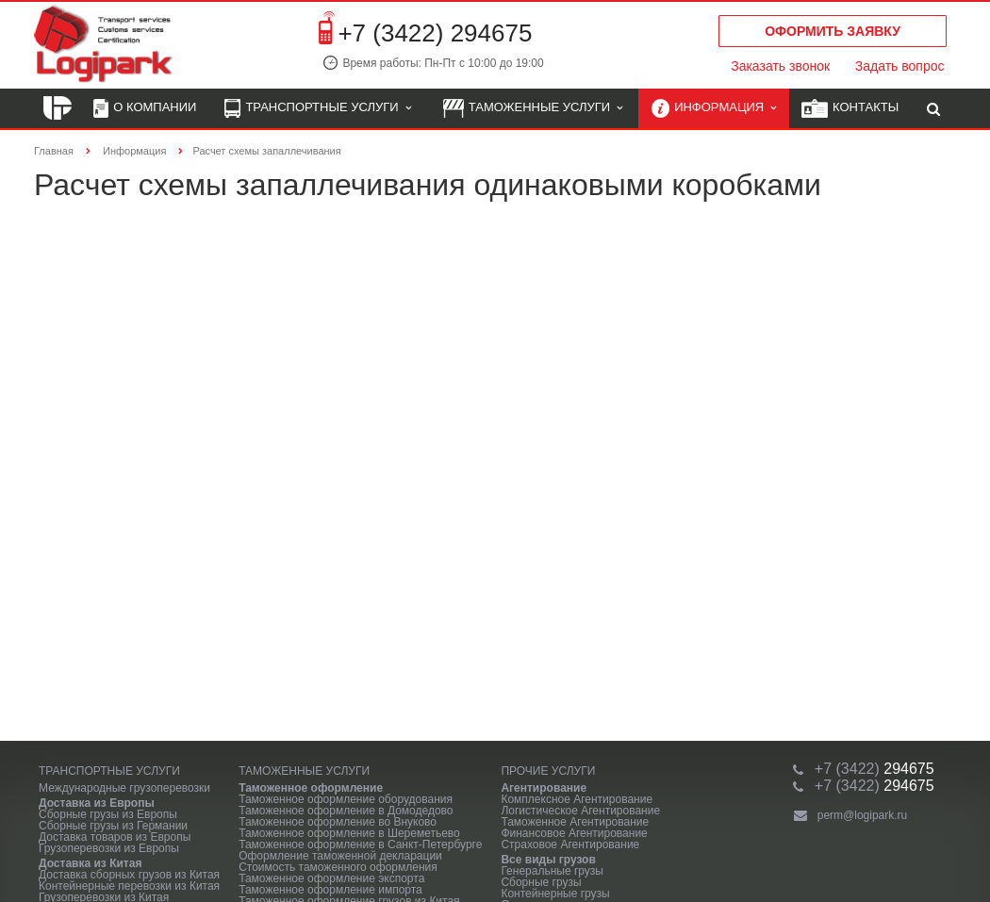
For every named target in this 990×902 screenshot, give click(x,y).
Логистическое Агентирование (580, 810)
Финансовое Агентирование (574, 833)
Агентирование (543, 788)
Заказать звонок (780, 66)
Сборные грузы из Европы (108, 814)
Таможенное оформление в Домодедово (346, 810)
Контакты (850, 109)
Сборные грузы (541, 882)
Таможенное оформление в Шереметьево (349, 833)
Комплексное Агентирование (576, 799)
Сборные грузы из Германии (113, 825)
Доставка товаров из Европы (114, 837)
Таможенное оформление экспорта (331, 878)
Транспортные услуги (317, 109)
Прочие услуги (548, 771)
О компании (144, 109)
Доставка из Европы (97, 803)
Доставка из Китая (90, 863)
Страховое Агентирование (570, 844)
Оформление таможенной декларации (340, 855)
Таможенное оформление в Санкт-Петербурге (360, 844)
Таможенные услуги (533, 109)
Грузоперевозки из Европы (109, 848)
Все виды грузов (548, 859)
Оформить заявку (832, 31)
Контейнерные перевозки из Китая (129, 886)
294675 (874, 769)
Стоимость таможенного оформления (338, 867)
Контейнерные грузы (555, 893)
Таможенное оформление (311, 788)
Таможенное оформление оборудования (346, 799)
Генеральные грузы (552, 870)
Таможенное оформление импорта (330, 889)
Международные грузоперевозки (124, 788)
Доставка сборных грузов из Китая (129, 874)
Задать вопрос (900, 66)
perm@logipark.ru (862, 815)
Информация (714, 109)
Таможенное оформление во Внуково (338, 821)
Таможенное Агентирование (575, 821)
